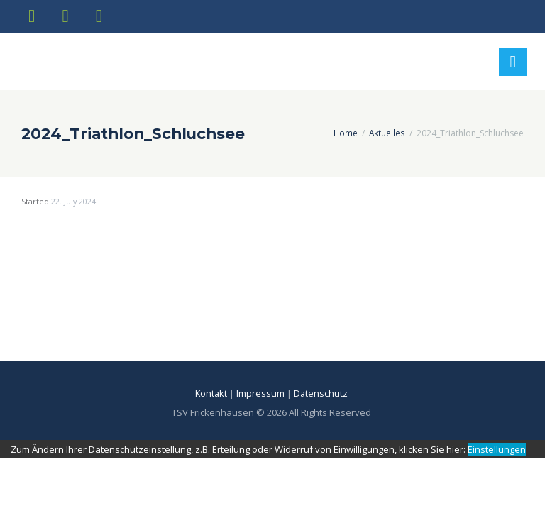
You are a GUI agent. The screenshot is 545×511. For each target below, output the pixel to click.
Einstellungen (497, 452)
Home (345, 136)
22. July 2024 (74, 204)
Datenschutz (322, 396)
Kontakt (211, 396)
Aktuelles (387, 136)
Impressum (261, 396)
